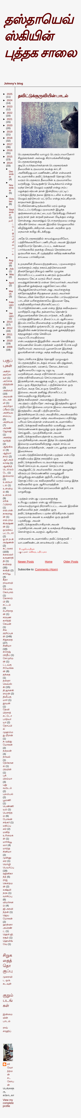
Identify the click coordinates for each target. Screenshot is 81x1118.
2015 (9, 156)
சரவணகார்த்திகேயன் (7, 620)
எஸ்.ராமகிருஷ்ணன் (8, 523)
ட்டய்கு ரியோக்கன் (8, 668)
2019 (9, 131)
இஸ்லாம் (8, 475)
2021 (9, 119)
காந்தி (6, 570)
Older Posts (71, 561)
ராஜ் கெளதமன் (8, 883)
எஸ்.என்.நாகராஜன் (8, 513)
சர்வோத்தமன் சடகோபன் (10, 1074)
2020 (9, 125)
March (11, 292)
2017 (9, 144)
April (11, 283)
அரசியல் (8, 422)
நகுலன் (7, 750)
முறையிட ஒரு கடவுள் (7, 980)
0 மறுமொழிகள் (27, 549)
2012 (9, 328)
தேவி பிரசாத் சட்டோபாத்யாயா (7, 716)
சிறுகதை (8, 639)
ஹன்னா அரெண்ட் (8, 927)
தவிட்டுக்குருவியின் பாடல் (43, 95)
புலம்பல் (8, 794)
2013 (9, 321)
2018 (9, 137)
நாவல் (6, 756)
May (12, 274)
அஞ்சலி (8, 390)
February (11, 303)
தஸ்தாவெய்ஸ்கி (7, 683)
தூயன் (6, 703)
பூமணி (7, 800)
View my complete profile (8, 1103)
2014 (9, 162)
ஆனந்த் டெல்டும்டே (8, 469)
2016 (9, 150)
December (11, 174)
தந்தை (6, 674)
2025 (9, 93)
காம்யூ (7, 573)
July (12, 268)
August (11, 261)
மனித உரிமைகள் (8, 835)
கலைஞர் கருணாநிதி (8, 557)
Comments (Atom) (46, 569)
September (11, 212)
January (11, 314)
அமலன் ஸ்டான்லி (8, 399)
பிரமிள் (7, 769)
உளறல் (7, 494)
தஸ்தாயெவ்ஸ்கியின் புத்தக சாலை (40, 36)
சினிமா (7, 645)
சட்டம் (7, 604)
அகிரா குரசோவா (7, 374)
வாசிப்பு (7, 896)
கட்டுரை (8, 548)
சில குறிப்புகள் (8, 633)
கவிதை (32, 552)
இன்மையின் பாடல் (8, 1018)
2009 (9, 346)
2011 (9, 334)
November (11, 188)
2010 (9, 340)
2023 (9, 106)
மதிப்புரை (42, 552)
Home (48, 561)
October (11, 200)
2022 (9, 112)
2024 (9, 100)
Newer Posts (26, 561)
